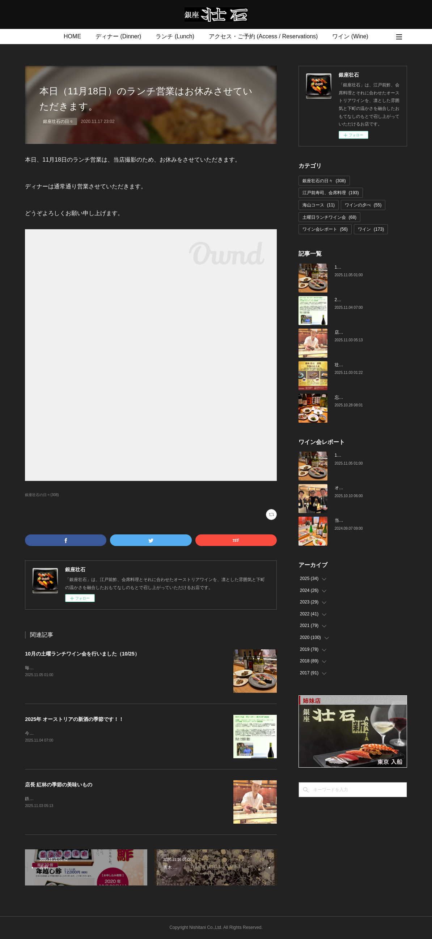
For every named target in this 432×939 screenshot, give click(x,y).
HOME (72, 36)
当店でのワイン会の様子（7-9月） (368, 520)
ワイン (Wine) (350, 36)
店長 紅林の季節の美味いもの (58, 785)
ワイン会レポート (325, 229)
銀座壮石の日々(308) (42, 495)
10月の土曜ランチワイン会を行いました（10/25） (82, 654)
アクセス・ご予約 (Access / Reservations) (263, 36)
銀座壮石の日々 (58, 121)
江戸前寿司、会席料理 (330, 192)
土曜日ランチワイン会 (329, 217)
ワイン (371, 229)
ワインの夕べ (363, 205)
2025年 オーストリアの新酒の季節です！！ (74, 719)
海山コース (318, 205)
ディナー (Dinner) (118, 36)
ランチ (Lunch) (175, 36)
